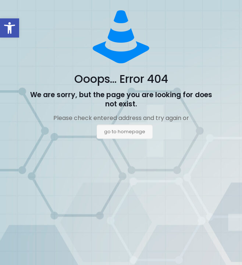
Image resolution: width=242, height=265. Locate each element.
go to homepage (124, 131)
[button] (9, 28)
